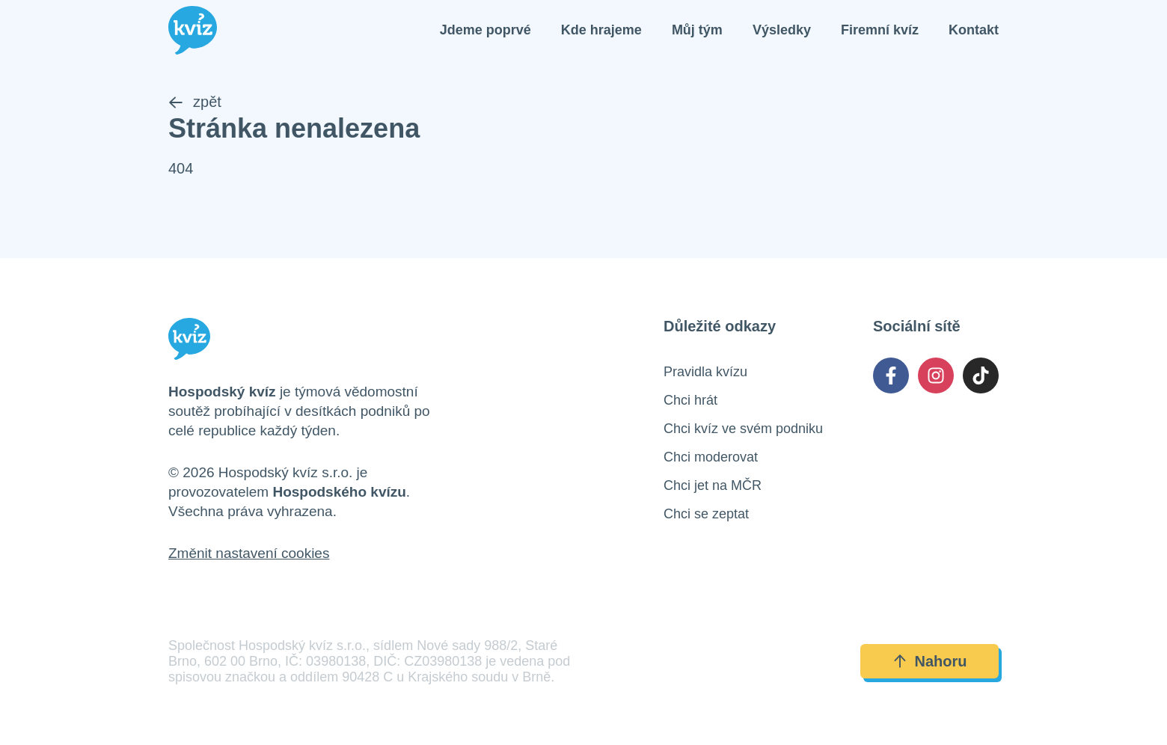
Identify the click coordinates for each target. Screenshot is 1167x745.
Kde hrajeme (601, 29)
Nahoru (929, 661)
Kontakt (974, 29)
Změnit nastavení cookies (248, 553)
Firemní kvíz (880, 29)
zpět (194, 101)
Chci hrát (690, 400)
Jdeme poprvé (485, 29)
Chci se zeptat (706, 513)
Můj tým (697, 29)
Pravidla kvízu (705, 371)
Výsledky (782, 29)
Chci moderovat (711, 457)
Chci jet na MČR (713, 485)
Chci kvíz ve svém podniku (743, 428)
